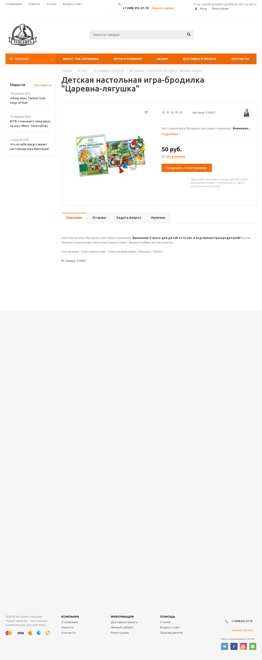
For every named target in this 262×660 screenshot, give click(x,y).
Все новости (43, 85)
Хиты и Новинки (128, 58)
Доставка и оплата (199, 58)
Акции (162, 58)
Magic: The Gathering (81, 58)
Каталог (22, 58)
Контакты (240, 58)
